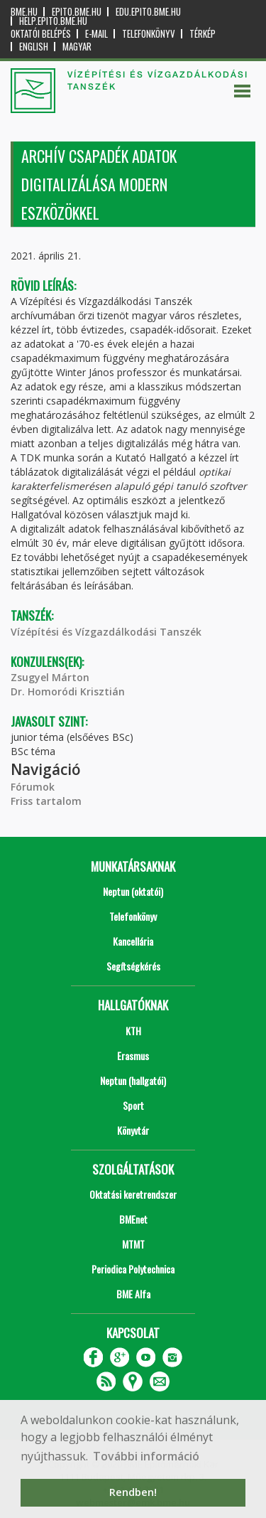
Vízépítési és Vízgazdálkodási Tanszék (106, 631)
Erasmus (133, 1055)
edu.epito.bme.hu (148, 11)
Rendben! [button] (133, 1492)
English (33, 46)
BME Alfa (133, 1293)
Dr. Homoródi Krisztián (68, 691)
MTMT (133, 1243)
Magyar (77, 46)
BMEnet (133, 1219)
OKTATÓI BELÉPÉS (41, 33)
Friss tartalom (46, 801)
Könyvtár (133, 1130)
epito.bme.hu (76, 11)
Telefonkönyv (148, 33)
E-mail (96, 33)
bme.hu (24, 11)
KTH (133, 1030)
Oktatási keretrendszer (133, 1194)
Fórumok (33, 786)
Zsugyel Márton (50, 677)
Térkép (202, 33)
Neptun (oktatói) (133, 891)
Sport (133, 1105)
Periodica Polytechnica (133, 1268)
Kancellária (133, 941)
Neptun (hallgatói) (133, 1080)
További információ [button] (146, 1456)
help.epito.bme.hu (53, 21)
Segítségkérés (133, 965)
